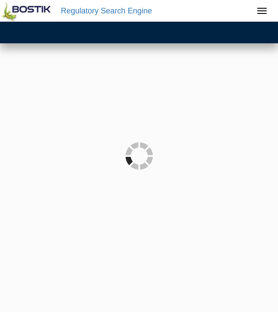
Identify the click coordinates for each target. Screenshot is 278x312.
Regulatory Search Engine (106, 10)
